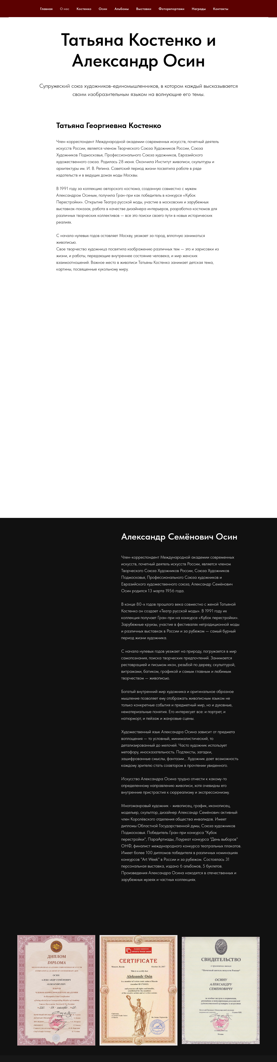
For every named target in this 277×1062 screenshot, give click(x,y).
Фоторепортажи (171, 9)
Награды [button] (199, 9)
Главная (46, 9)
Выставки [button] (143, 9)
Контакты (220, 9)
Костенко (84, 9)
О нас (64, 9)
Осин (103, 9)
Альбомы (121, 9)
